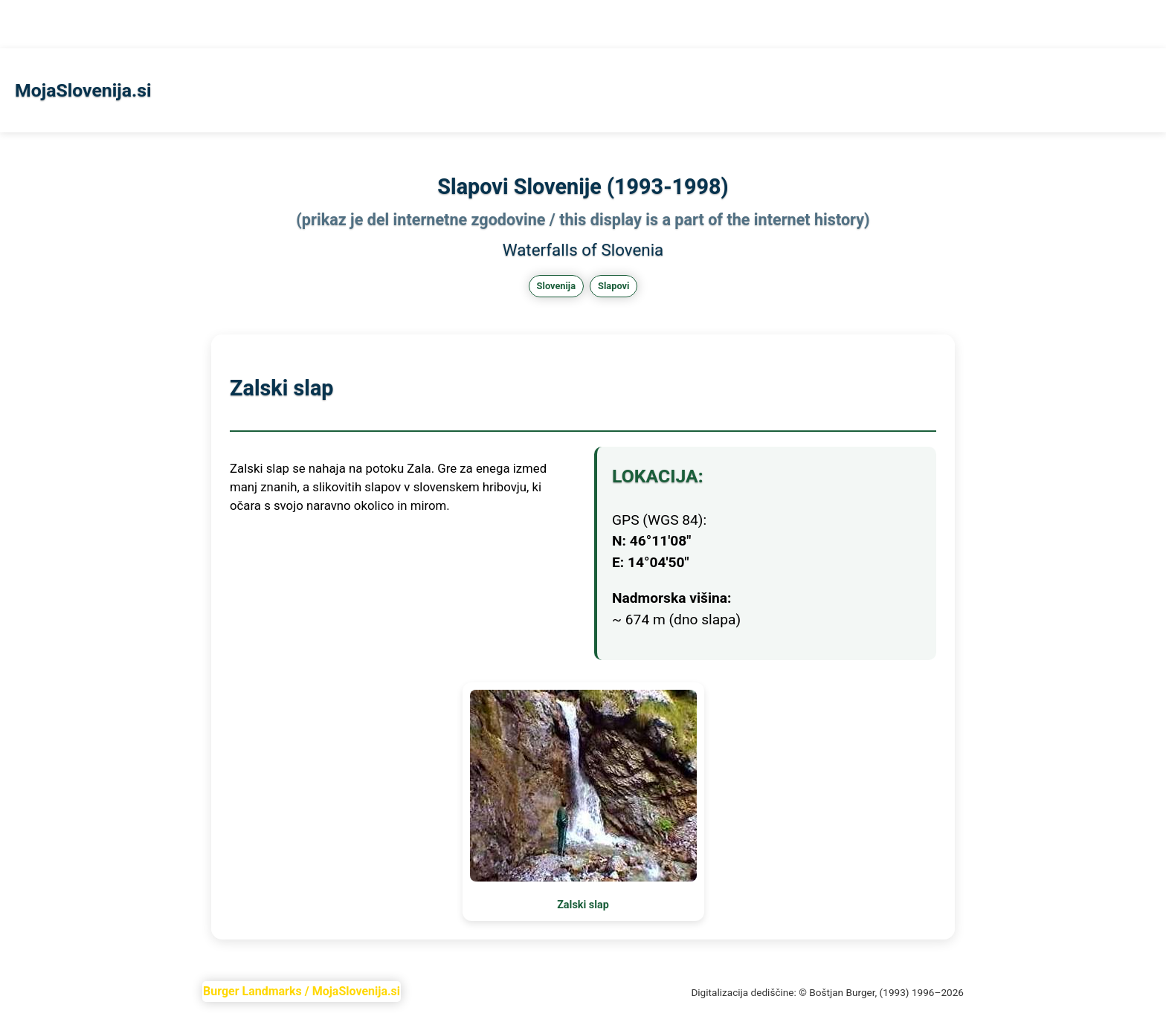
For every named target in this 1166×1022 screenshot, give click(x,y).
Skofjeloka (132, 24)
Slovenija (556, 285)
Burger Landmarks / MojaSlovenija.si (301, 991)
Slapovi (70, 24)
